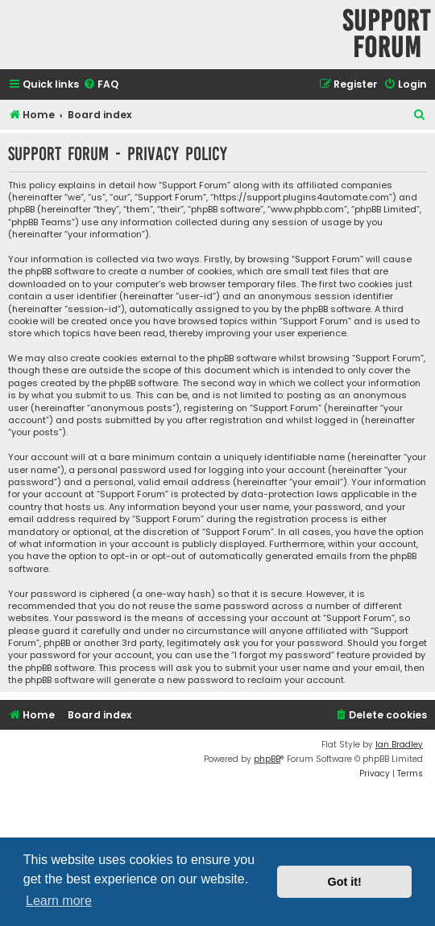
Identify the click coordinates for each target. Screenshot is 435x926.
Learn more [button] (59, 900)
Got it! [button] (345, 881)
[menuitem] (100, 85)
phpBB (267, 759)
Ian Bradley (399, 745)
